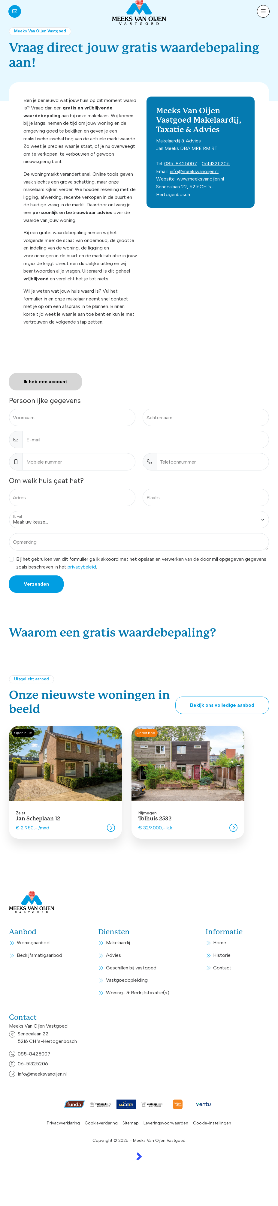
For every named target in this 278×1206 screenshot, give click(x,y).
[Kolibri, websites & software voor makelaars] (139, 1156)
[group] (65, 782)
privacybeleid (82, 567)
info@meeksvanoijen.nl (194, 171)
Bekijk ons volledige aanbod (222, 705)
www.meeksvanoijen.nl (200, 179)
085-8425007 (180, 163)
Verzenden (36, 584)
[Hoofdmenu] (263, 11)
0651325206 (216, 163)
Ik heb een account (45, 381)
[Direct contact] (14, 11)
